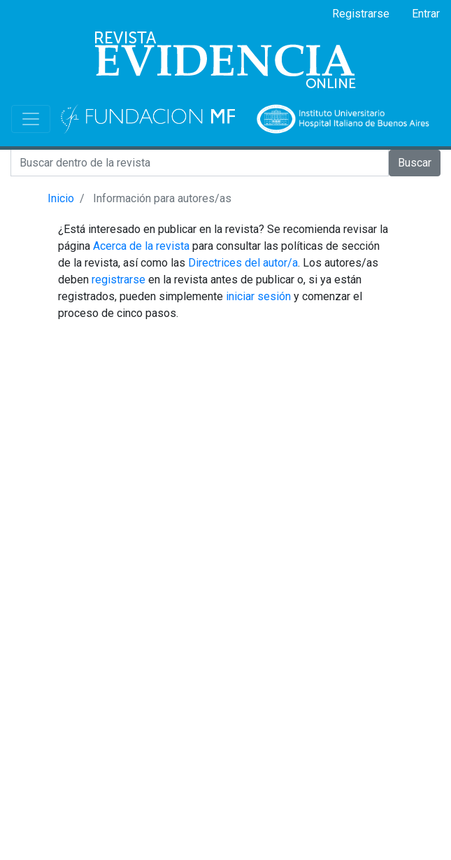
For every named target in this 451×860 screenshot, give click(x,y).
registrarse (118, 279)
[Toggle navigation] (30, 119)
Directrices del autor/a (243, 262)
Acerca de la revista (141, 246)
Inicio (61, 198)
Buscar (414, 162)
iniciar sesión (258, 296)
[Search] (199, 163)
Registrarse (360, 13)
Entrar (426, 13)
